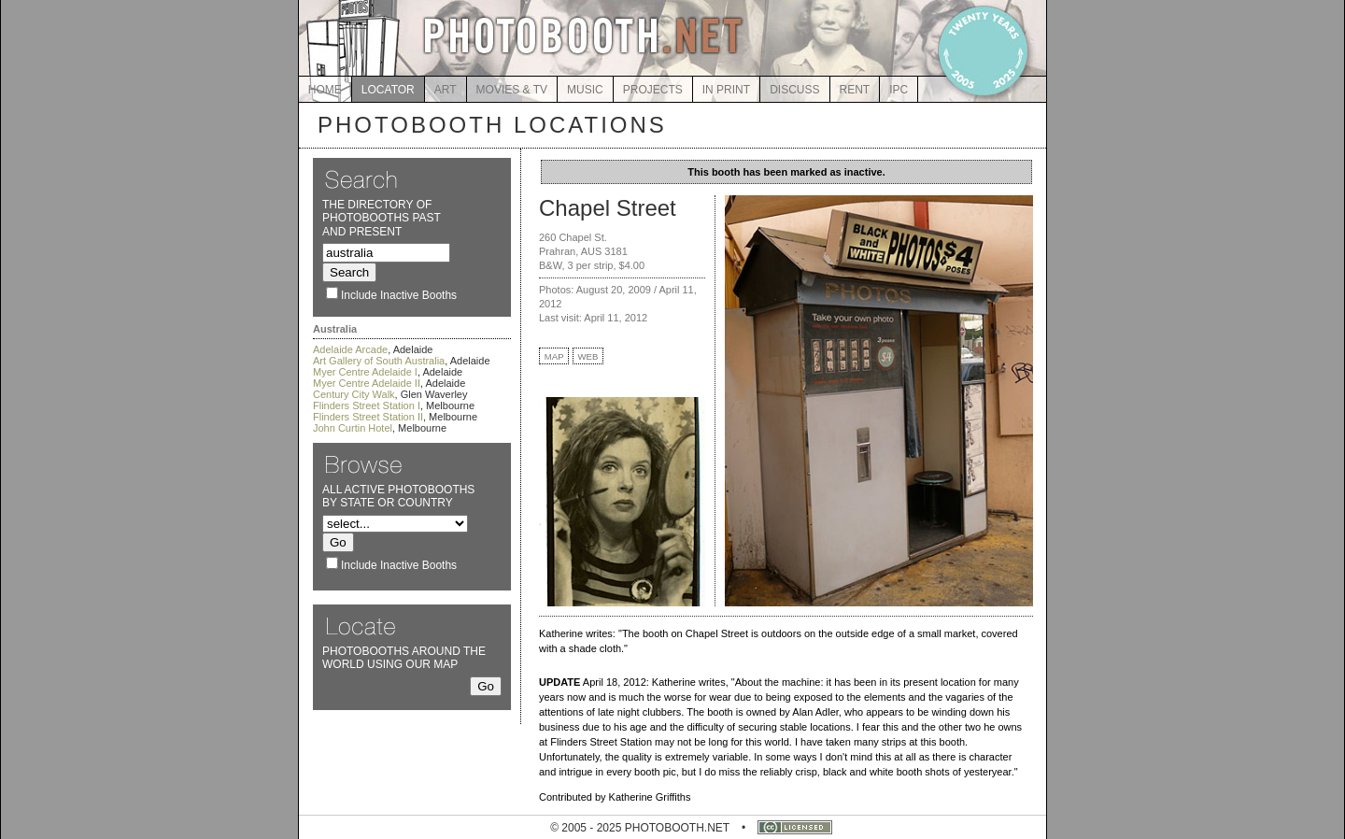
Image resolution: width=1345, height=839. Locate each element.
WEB (588, 356)
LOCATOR (388, 89)
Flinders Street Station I (366, 405)
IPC (898, 89)
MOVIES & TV (511, 89)
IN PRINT (726, 89)
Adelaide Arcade (350, 349)
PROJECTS (653, 89)
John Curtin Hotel (352, 428)
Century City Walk (354, 394)
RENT (855, 89)
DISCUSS (794, 89)
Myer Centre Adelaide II (366, 383)
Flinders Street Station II (368, 416)
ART (445, 89)
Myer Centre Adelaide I (365, 371)
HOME (325, 89)
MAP (554, 356)
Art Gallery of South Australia (379, 360)
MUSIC (585, 89)
